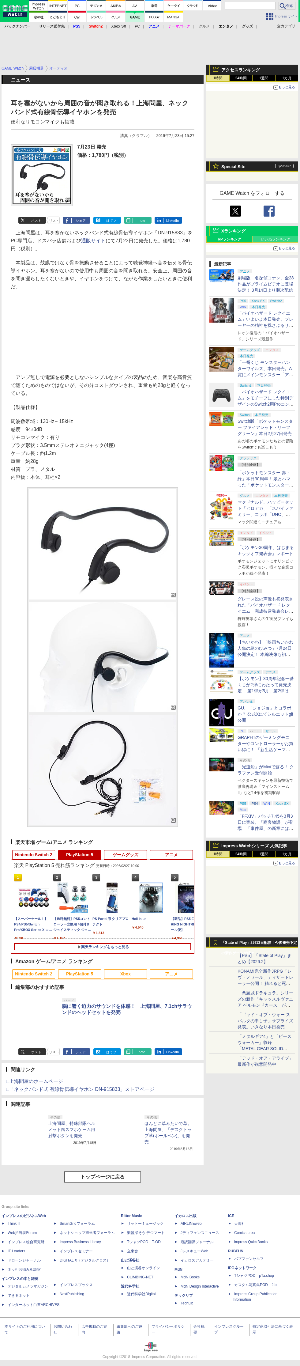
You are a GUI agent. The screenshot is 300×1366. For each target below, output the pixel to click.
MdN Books (190, 1277)
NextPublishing (72, 1294)
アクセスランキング (240, 69)
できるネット (19, 1295)
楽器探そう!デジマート (146, 1233)
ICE (231, 1216)
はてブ (111, 220)
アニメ (171, 854)
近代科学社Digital (141, 1294)
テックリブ (183, 1295)
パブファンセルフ (249, 1259)
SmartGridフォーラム (77, 1223)
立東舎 (132, 1251)
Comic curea (244, 1233)
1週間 (264, 78)
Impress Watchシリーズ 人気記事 (254, 845)
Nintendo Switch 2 (33, 854)
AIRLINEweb (191, 1223)
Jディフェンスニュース (200, 1233)
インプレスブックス (76, 1285)
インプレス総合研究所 (26, 1242)
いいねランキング (275, 239)
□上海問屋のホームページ (34, 1081)
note (142, 220)
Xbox (125, 973)
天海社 (239, 1223)
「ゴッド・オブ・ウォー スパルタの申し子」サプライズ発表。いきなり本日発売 (265, 1020)
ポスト (36, 220)
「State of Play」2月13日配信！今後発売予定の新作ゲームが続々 (259, 944)
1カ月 (287, 78)
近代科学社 (130, 1286)
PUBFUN (235, 1251)
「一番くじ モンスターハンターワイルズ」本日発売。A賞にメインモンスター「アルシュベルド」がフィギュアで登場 (265, 374)
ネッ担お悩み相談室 (24, 1269)
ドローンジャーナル (24, 1260)
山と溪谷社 (130, 1260)
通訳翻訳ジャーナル (197, 1242)
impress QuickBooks (251, 1242)
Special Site (233, 166)
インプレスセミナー (76, 1251)
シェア (81, 220)
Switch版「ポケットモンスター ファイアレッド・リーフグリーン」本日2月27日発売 (265, 427)
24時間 (240, 78)
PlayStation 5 (79, 854)
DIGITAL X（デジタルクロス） (85, 1260)
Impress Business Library (80, 1242)
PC (137, 26)
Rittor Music (131, 1216)
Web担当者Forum (22, 1233)
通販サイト (93, 240)
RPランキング (229, 239)
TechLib (187, 1303)
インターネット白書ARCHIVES (33, 1305)
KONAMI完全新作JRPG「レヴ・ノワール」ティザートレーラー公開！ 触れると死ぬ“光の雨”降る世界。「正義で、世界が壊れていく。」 (265, 983)
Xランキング (233, 231)
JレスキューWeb (194, 1251)
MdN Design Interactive (200, 1286)
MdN (178, 1269)
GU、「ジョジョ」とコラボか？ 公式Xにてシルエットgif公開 (265, 714)
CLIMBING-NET (140, 1277)
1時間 (218, 78)
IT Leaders (16, 1251)
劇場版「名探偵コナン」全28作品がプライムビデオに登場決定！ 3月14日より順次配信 (266, 284)
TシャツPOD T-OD (144, 1242)
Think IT (14, 1223)
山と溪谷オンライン (143, 1268)
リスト (54, 220)
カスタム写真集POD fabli (256, 1285)
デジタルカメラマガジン (28, 1286)
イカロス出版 (185, 1216)
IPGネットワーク (242, 1268)
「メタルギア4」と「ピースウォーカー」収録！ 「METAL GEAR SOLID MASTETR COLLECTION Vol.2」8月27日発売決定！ (264, 1048)
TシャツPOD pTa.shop (254, 1275)
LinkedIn (172, 220)
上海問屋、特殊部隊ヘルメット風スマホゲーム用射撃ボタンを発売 (71, 1129)
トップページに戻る (103, 1176)
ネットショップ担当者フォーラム (87, 1233)
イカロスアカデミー (197, 1260)
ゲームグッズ (125, 854)
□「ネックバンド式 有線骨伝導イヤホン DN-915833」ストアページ (80, 1089)
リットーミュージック (145, 1223)
